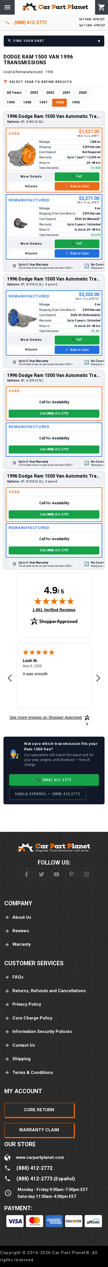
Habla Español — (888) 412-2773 (47, 794)
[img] (54, 601)
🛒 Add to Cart (77, 186)
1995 (76, 102)
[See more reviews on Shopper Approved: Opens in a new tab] (46, 717)
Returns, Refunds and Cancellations (45, 991)
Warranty (17, 944)
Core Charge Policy (28, 1018)
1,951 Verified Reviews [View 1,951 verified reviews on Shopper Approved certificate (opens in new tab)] (54, 609)
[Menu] (7, 7)
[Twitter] (41, 874)
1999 (11, 102)
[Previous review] (9, 678)
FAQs (13, 977)
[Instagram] (86, 874)
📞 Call (77, 176)
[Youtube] (56, 874)
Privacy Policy (22, 1004)
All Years (14, 93)
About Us (17, 917)
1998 (27, 102)
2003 (34, 93)
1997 (43, 102)
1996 (60, 102)
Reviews (16, 931)
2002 (50, 93)
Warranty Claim (39, 1129)
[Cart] (101, 7)
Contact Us (19, 1045)
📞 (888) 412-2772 (54, 780)
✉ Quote (31, 186)
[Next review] (98, 678)
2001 (66, 93)
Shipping (17, 1059)
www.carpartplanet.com (40, 1157)
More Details (31, 176)
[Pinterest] (71, 874)
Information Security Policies (38, 1031)
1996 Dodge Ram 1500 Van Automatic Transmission (54, 116)
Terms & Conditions (28, 1072)
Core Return (39, 1109)
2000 (83, 93)
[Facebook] (26, 874)
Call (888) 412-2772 (54, 413)
